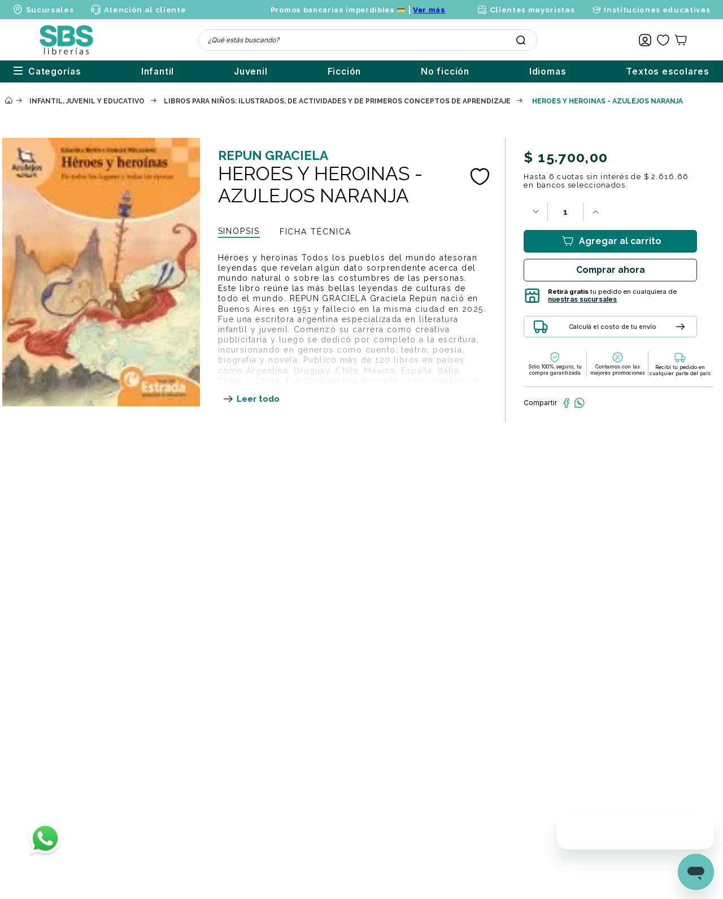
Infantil (101, 71)
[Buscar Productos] (521, 40)
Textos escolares (667, 71)
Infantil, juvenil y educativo (87, 101)
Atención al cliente (145, 9)
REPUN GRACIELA (273, 155)
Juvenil (206, 71)
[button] (622, 330)
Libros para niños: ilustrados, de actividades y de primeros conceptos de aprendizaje (337, 101)
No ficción (422, 71)
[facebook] (566, 403)
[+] (595, 212)
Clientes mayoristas (532, 9)
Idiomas (536, 71)
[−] (535, 212)
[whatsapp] (579, 403)
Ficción (311, 71)
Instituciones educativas (657, 9)
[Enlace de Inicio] (8, 101)
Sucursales (50, 9)
